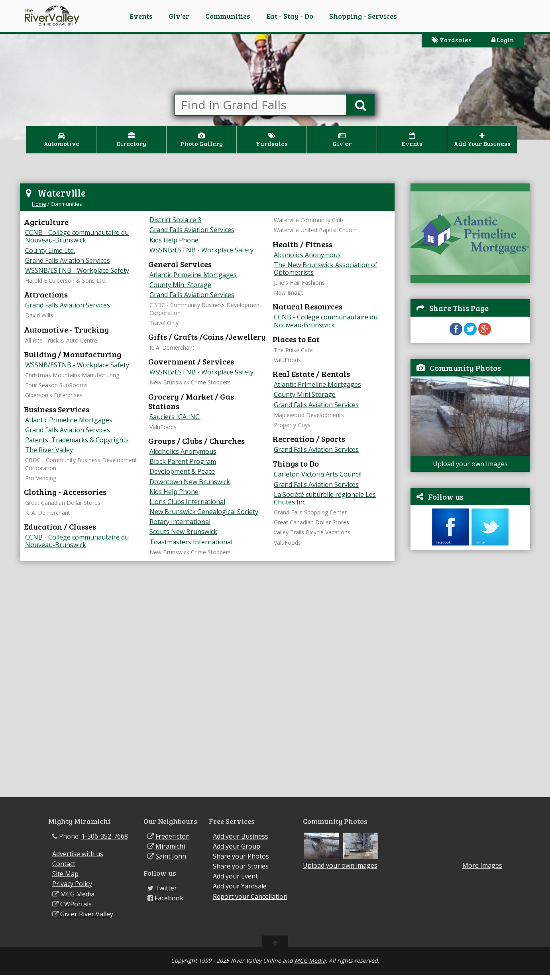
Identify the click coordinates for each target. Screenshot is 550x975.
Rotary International (179, 521)
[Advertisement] (470, 677)
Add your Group (236, 846)
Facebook (169, 898)
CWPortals (76, 904)
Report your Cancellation (250, 896)
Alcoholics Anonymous (182, 451)
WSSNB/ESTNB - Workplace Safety (77, 270)
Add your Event (235, 876)
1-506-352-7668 (104, 836)
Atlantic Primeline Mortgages (68, 420)
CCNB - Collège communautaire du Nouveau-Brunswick (77, 236)
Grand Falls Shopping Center (310, 512)
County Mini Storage (180, 284)
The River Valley (49, 449)
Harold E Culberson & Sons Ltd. (65, 280)
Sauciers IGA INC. (174, 416)
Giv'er (179, 16)
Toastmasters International (190, 542)
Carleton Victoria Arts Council (317, 474)
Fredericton (172, 836)
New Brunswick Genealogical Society (203, 511)
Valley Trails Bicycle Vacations (312, 532)
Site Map (65, 873)
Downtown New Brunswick (189, 481)
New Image (289, 292)
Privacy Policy (72, 883)
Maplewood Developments (309, 415)
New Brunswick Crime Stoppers (190, 382)
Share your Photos (241, 856)
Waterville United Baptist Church (315, 230)
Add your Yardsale (240, 886)
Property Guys (292, 425)
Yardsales (451, 39)
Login (502, 39)
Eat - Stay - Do (289, 16)
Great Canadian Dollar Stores (62, 502)
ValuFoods (163, 427)
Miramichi (170, 846)
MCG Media (77, 894)
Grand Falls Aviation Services (67, 260)
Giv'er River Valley (86, 914)
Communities (227, 16)
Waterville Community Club (308, 220)
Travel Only (164, 323)
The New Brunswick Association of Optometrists (325, 268)
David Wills (39, 315)
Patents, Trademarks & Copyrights (77, 439)
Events (141, 16)
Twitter (166, 888)
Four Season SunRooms (56, 385)
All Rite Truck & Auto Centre (61, 340)
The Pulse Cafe (293, 350)
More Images (482, 865)
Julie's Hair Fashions (299, 282)
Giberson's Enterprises (53, 395)
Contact (63, 863)
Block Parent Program (182, 461)
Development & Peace (182, 471)
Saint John (170, 856)
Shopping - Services (363, 16)
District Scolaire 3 (175, 219)
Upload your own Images (470, 463)
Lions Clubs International (187, 501)
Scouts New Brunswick (183, 531)
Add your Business (240, 836)
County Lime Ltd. (50, 250)
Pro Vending (40, 478)
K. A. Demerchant (47, 512)
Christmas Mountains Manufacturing (72, 375)
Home (39, 203)
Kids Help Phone (173, 240)
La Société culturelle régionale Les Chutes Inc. (325, 498)
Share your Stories (241, 866)
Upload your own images (340, 865)
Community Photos (465, 367)
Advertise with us (77, 853)
